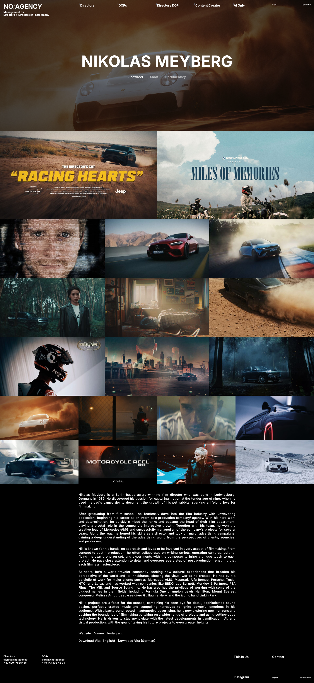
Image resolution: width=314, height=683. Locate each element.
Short (154, 77)
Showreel (135, 77)
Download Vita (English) (96, 640)
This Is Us (241, 657)
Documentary (175, 77)
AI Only (239, 5)
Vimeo (99, 633)
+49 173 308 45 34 (53, 662)
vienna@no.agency (15, 659)
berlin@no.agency (53, 659)
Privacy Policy (305, 678)
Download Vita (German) (136, 640)
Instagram (115, 633)
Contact (278, 657)
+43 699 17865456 (15, 662)
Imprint (275, 678)
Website (84, 633)
